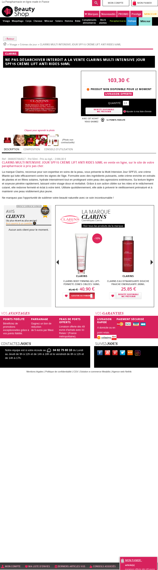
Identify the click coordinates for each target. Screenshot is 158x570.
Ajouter (80, 296)
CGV (75, 371)
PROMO (123, 14)
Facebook (100, 353)
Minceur (145, 21)
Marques (91, 14)
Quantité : (115, 103)
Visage (13, 44)
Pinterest (115, 353)
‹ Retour (9, 38)
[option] (81, 267)
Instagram (138, 353)
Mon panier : (133, 560)
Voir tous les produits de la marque (103, 225)
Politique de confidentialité (58, 371)
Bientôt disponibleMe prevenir (104, 111)
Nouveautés (108, 14)
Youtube (108, 353)
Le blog (130, 353)
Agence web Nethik (122, 371)
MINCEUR (150, 14)
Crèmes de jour (28, 44)
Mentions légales (35, 371)
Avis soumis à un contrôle (19, 223)
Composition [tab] (31, 149)
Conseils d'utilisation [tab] (58, 149)
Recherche (96, 3)
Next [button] (152, 262)
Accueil (5, 43)
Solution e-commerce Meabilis (95, 371)
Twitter (123, 353)
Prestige (136, 14)
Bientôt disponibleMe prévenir (128, 295)
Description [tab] (11, 149)
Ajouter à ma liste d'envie (139, 111)
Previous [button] (57, 263)
